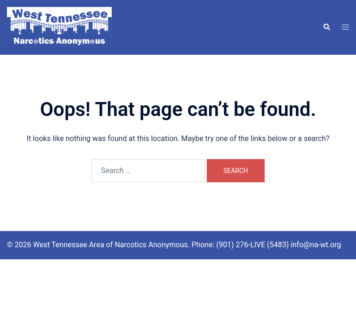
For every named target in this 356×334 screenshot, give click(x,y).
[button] (326, 27)
